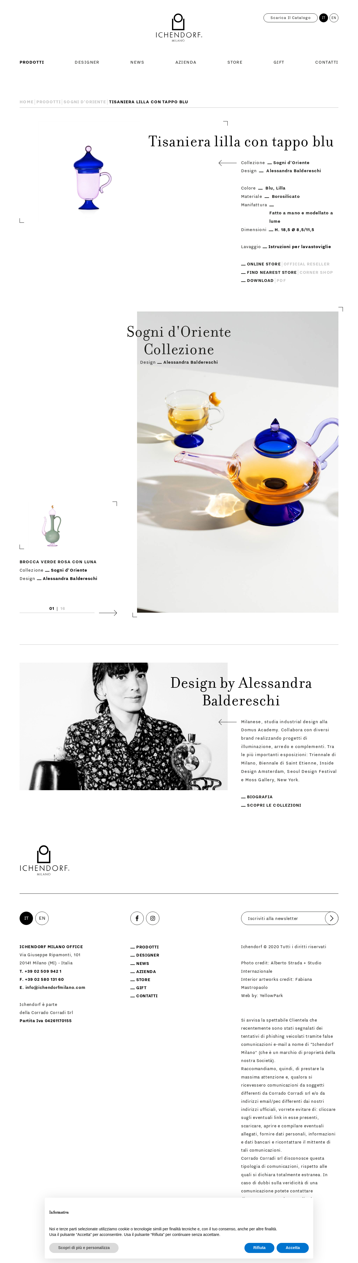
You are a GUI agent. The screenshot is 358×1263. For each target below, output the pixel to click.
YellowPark (271, 995)
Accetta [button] (293, 1247)
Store (234, 62)
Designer (87, 62)
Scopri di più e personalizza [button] (84, 1247)
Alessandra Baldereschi (293, 170)
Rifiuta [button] (259, 1247)
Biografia (260, 796)
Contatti (326, 62)
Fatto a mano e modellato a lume (301, 217)
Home (26, 101)
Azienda (186, 62)
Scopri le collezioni (274, 805)
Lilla (281, 188)
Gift (279, 62)
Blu (269, 188)
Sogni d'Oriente (84, 101)
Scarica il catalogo (290, 18)
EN (333, 18)
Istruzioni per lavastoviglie (299, 246)
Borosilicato (286, 196)
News (137, 62)
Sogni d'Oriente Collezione (179, 342)
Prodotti (32, 62)
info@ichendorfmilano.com (55, 987)
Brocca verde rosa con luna (58, 561)
